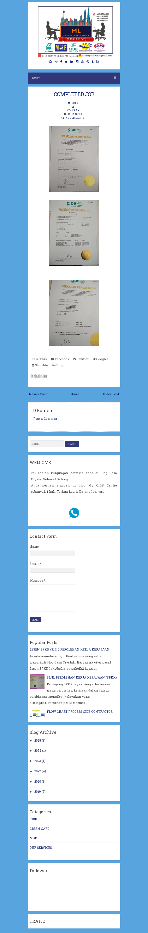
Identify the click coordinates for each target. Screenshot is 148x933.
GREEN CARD (39, 828)
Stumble (40, 365)
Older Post (111, 394)
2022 (37, 771)
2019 (37, 791)
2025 (37, 740)
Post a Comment (46, 418)
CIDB (71, 114)
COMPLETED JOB (74, 94)
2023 (37, 761)
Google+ (101, 359)
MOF (33, 838)
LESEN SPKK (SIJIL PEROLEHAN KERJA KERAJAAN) (70, 649)
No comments (75, 117)
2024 (37, 750)
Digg (57, 365)
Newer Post (38, 394)
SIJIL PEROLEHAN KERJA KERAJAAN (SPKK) (82, 677)
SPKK (78, 114)
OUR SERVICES (41, 847)
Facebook (60, 359)
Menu (74, 78)
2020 (37, 781)
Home (75, 394)
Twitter (81, 359)
